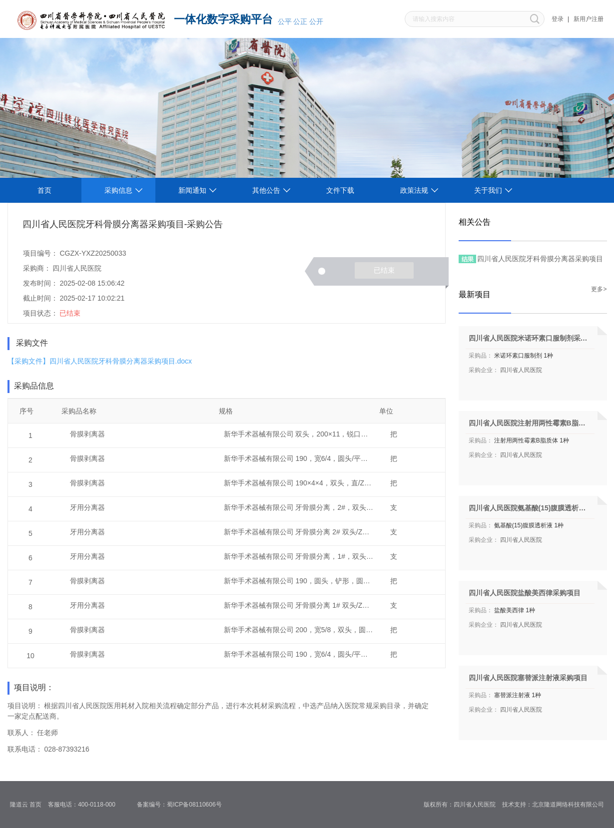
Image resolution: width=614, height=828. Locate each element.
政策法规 (414, 190)
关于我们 (488, 190)
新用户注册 (589, 18)
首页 (44, 190)
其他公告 (266, 190)
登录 (558, 18)
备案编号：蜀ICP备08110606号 (182, 804)
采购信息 (118, 190)
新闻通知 (192, 190)
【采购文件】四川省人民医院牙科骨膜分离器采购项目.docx (99, 361)
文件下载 (340, 190)
